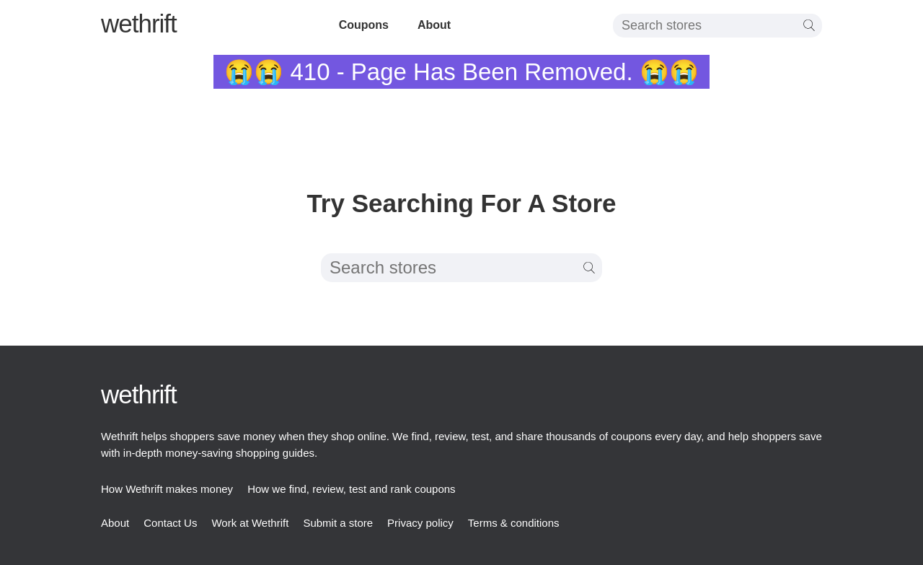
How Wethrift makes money (167, 489)
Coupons (364, 25)
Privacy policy (420, 523)
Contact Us (170, 523)
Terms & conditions (514, 523)
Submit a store (338, 523)
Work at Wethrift (249, 523)
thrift (139, 23)
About (434, 25)
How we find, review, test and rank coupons (351, 489)
